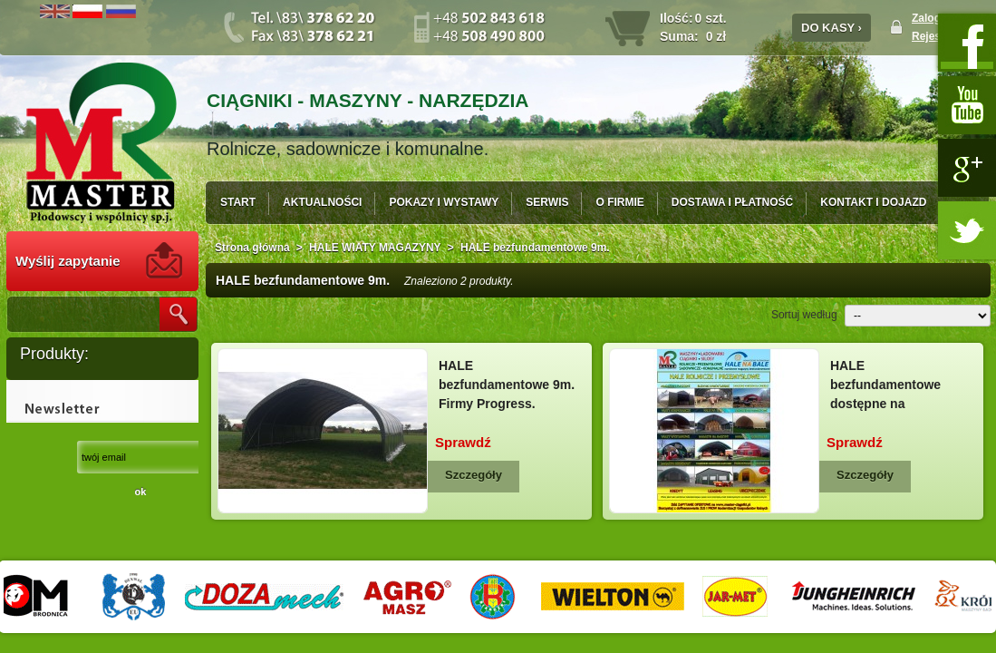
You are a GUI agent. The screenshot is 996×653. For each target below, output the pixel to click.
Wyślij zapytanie (68, 260)
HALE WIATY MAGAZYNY (375, 247)
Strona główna (252, 247)
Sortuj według (804, 314)
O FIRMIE (619, 202)
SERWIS (547, 202)
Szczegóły (473, 475)
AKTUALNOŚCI (322, 202)
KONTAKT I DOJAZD (873, 202)
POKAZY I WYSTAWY (443, 202)
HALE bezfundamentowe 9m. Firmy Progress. (507, 384)
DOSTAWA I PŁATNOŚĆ (732, 202)
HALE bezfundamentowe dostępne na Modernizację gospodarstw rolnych (894, 403)
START (238, 202)
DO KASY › (831, 27)
